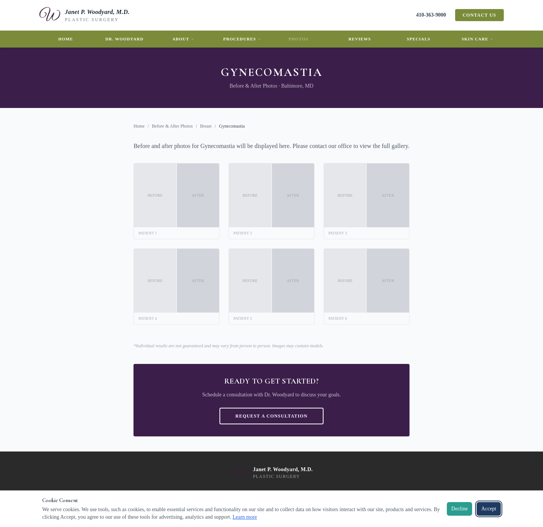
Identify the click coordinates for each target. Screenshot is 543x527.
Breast (206, 126)
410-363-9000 (431, 15)
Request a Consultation (271, 416)
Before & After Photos (172, 126)
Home (65, 39)
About (183, 39)
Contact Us (479, 15)
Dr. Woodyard (124, 39)
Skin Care (477, 39)
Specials (419, 39)
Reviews (359, 39)
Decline (459, 509)
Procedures (242, 39)
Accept (488, 509)
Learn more (245, 517)
